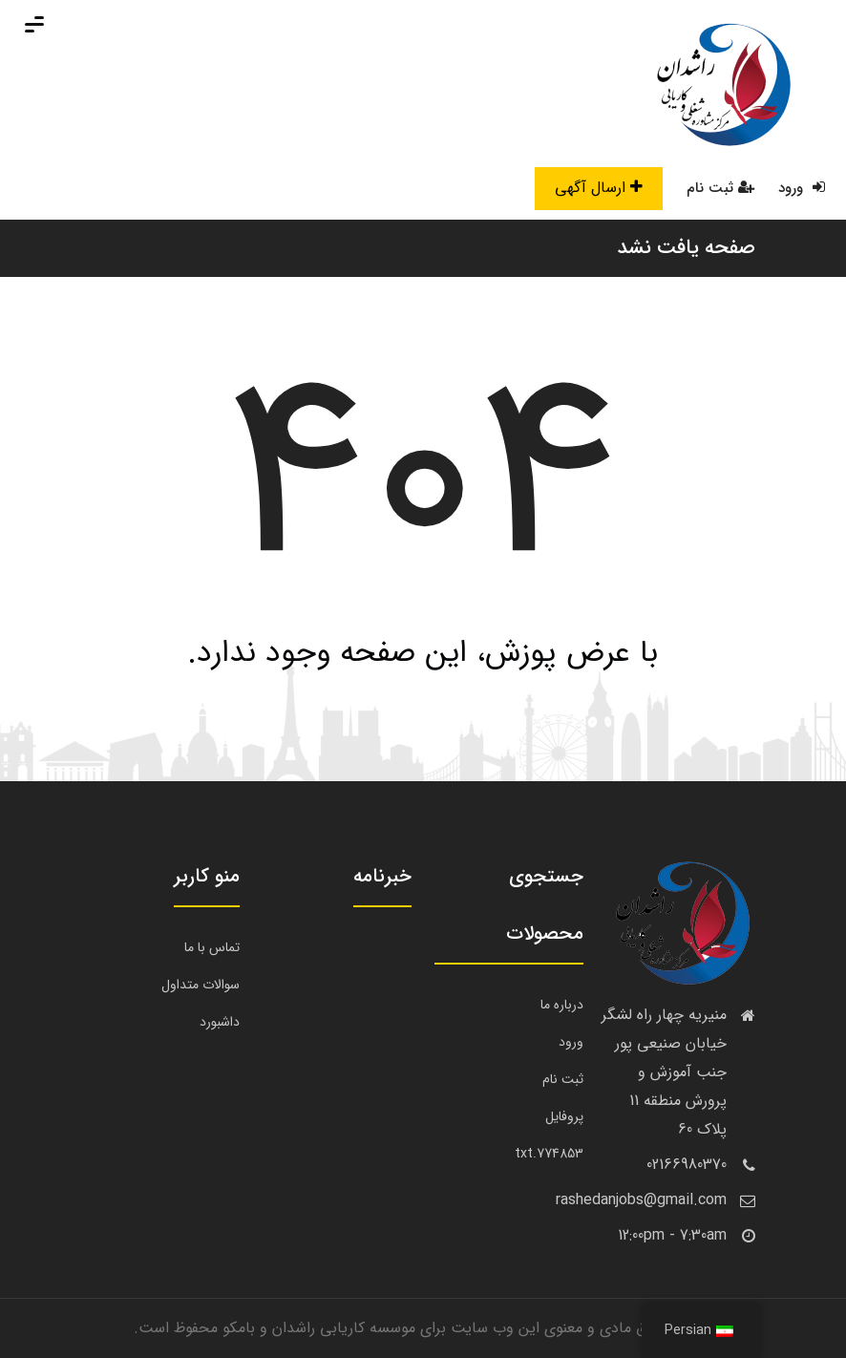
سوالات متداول (200, 984)
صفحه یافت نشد (686, 248)
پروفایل (564, 1116)
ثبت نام (720, 188)
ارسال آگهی (599, 188)
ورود (801, 188)
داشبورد (220, 1021)
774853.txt (549, 1153)
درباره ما (561, 1004)
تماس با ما (212, 947)
